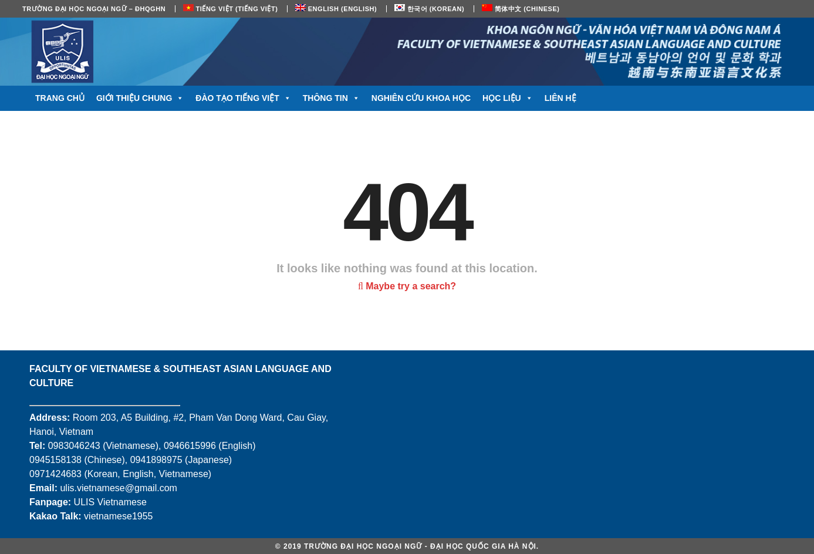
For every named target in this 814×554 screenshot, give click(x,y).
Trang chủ (60, 98)
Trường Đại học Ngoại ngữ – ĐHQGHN (93, 8)
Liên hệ (560, 98)
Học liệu (507, 98)
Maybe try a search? (407, 286)
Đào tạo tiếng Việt (243, 98)
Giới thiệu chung (140, 98)
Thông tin (331, 98)
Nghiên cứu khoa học (421, 98)
